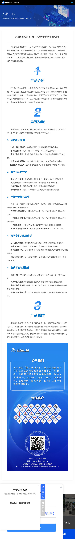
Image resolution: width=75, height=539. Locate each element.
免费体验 (43, 493)
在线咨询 (43, 509)
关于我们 (64, 522)
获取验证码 (47, 513)
